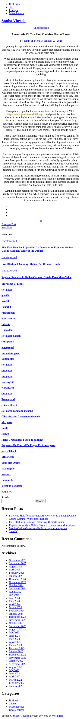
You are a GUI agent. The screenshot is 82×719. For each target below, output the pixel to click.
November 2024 (17, 582)
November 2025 (17, 560)
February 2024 (16, 610)
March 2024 (15, 607)
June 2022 (14, 673)
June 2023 (14, 635)
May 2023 (14, 639)
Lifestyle (13, 10)
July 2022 (14, 670)
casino (12, 703)
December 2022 (17, 654)
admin (27, 40)
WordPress (57, 715)
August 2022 (16, 667)
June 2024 (14, 598)
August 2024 (16, 591)
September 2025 (17, 563)
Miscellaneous (16, 13)
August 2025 (16, 566)
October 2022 (16, 660)
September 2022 (17, 664)
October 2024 (16, 585)
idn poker (7, 422)
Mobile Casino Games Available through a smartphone (38, 528)
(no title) (13, 531)
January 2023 (16, 651)
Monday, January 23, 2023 (48, 40)
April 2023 (14, 642)
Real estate (14, 4)
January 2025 (16, 576)
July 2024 (14, 594)
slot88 (5, 428)
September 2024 (17, 588)
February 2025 (16, 572)
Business (13, 700)
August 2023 (16, 629)
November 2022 (17, 657)
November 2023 (17, 620)
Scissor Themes (21, 715)
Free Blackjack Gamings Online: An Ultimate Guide (31, 264)
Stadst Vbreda (14, 21)
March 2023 (15, 645)
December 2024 (17, 579)
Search (5, 497)
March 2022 (15, 679)
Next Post (7, 227)
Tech (11, 7)
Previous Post (9, 224)
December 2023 (17, 616)
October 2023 (16, 623)
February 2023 (16, 648)
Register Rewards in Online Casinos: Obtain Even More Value (36, 277)
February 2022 (16, 683)
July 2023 (14, 632)
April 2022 (14, 676)
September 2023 (17, 626)
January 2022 (16, 686)
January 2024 (16, 613)
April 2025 (14, 569)
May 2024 (14, 601)
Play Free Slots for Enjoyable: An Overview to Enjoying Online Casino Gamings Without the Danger (37, 249)
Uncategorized (41, 27)
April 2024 (14, 604)
